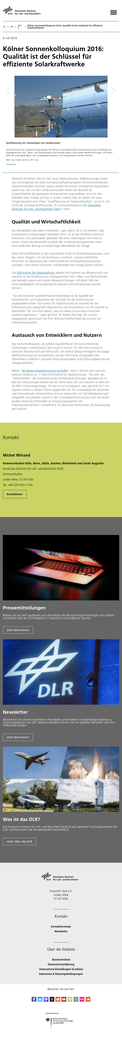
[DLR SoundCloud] (88, 1000)
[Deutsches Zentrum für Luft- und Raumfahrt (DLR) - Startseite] (23, 11)
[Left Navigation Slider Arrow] (11, 91)
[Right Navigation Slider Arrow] (112, 91)
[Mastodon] (46, 1000)
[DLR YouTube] (63, 1000)
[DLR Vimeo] (70, 1000)
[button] (61, 122)
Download (11, 164)
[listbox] (11, 27)
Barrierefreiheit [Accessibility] (61, 959)
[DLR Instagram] (76, 1000)
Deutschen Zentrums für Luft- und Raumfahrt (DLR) (56, 207)
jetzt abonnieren (18, 630)
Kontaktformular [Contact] (61, 926)
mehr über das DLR (19, 841)
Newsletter (61, 931)
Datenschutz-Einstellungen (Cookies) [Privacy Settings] (61, 969)
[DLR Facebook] (34, 1000)
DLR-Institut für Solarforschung (35, 273)
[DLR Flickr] (82, 1000)
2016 (20, 26)
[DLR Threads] (52, 1000)
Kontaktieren (15, 494)
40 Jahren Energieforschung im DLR (43, 371)
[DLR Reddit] (57, 1000)
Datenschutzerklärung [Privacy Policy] (61, 964)
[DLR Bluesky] (40, 1000)
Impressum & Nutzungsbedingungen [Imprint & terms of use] (61, 973)
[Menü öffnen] (113, 11)
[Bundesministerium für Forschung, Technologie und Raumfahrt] (61, 1031)
